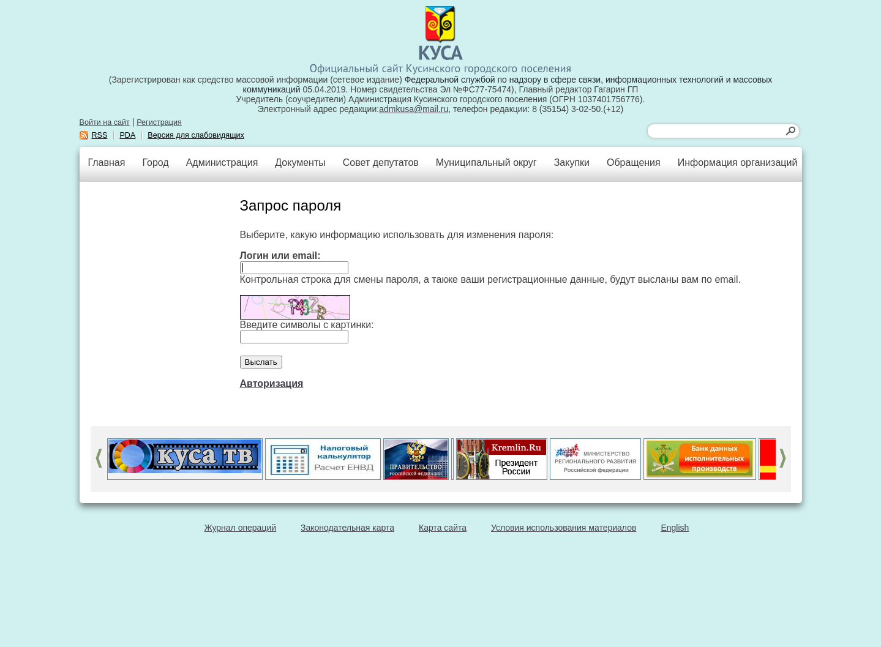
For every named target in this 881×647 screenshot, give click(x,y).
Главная (107, 162)
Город (155, 162)
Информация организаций (738, 162)
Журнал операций (240, 528)
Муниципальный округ (486, 162)
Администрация (222, 162)
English (675, 528)
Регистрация (159, 122)
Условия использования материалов (563, 528)
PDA (127, 135)
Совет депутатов (381, 162)
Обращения (634, 162)
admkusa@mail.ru (413, 109)
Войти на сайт (105, 122)
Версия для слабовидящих (196, 135)
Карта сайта (443, 528)
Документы (300, 162)
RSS (100, 135)
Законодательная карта (347, 528)
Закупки (572, 162)
